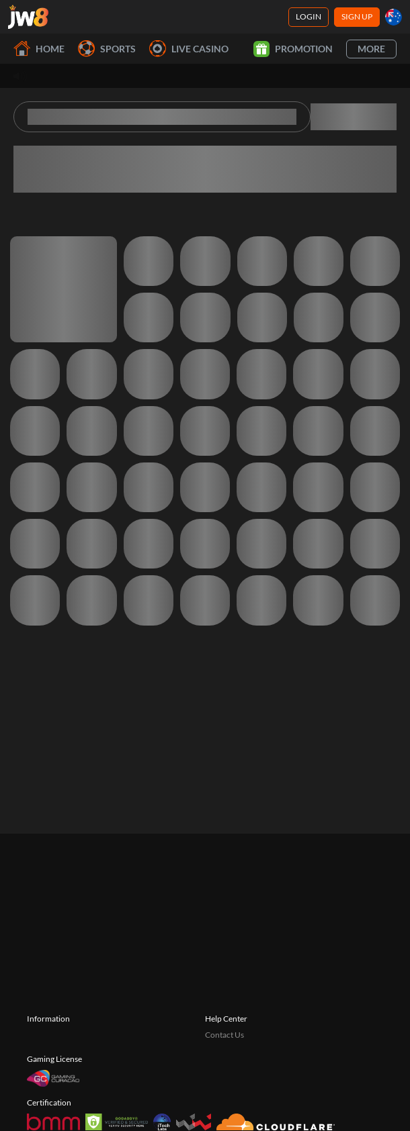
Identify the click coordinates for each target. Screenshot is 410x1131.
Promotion (293, 49)
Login (308, 16)
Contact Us (224, 1035)
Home (39, 48)
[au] (393, 17)
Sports (107, 48)
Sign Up (356, 16)
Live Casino (189, 48)
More (371, 48)
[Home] (28, 17)
